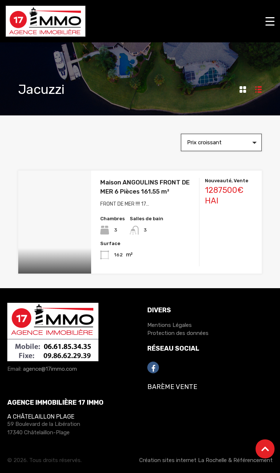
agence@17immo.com (50, 369)
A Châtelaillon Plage (40, 416)
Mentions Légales (169, 325)
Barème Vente (172, 387)
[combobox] (221, 142)
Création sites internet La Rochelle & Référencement (206, 460)
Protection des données (178, 333)
